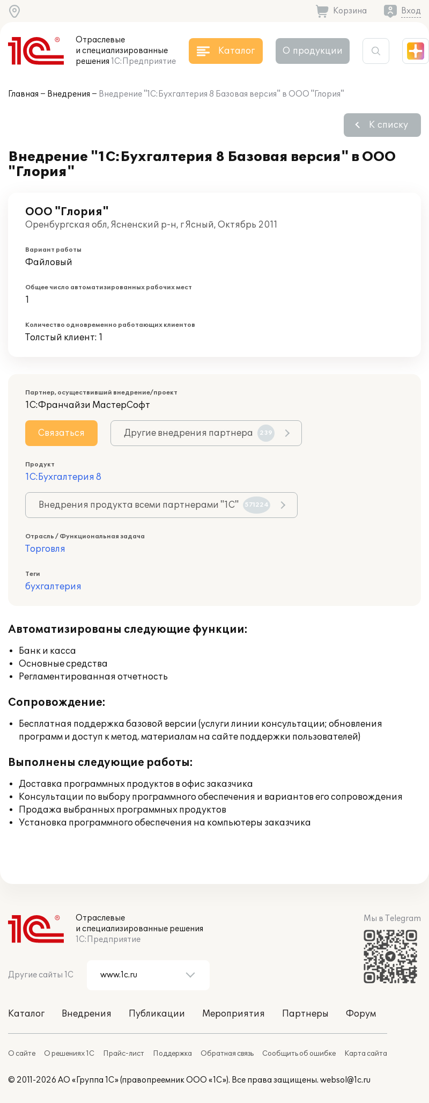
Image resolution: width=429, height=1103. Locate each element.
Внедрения (68, 94)
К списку (388, 125)
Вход (411, 11)
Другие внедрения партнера (199, 433)
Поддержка (172, 1053)
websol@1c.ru (345, 1080)
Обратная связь (227, 1053)
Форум (361, 1014)
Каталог (26, 1014)
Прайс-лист (123, 1053)
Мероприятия (233, 1014)
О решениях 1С (69, 1053)
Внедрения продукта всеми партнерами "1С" (154, 505)
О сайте (21, 1053)
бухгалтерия (53, 586)
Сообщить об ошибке (299, 1053)
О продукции (313, 51)
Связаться (61, 433)
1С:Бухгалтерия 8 (63, 477)
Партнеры (305, 1014)
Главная (23, 94)
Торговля (45, 549)
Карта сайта (365, 1053)
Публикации (157, 1014)
